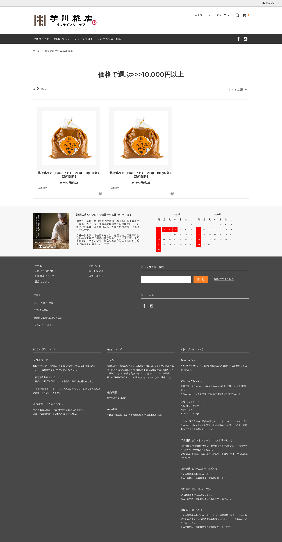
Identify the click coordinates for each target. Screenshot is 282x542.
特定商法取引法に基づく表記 (49, 308)
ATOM (43, 303)
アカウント (271, 3)
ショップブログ (83, 38)
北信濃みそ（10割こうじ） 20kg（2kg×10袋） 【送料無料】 (69, 173)
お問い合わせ (62, 38)
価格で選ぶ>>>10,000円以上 (59, 51)
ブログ (37, 292)
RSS (35, 303)
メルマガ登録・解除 (109, 38)
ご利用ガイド (41, 38)
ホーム (36, 51)
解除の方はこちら (224, 277)
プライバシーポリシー (45, 313)
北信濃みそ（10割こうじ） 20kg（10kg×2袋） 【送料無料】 (141, 173)
